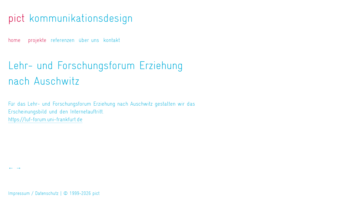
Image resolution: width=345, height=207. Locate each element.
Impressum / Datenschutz (33, 193)
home (14, 40)
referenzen (62, 40)
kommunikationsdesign (70, 18)
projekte (37, 40)
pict (95, 193)
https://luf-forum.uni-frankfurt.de (45, 119)
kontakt (111, 40)
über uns (89, 40)
